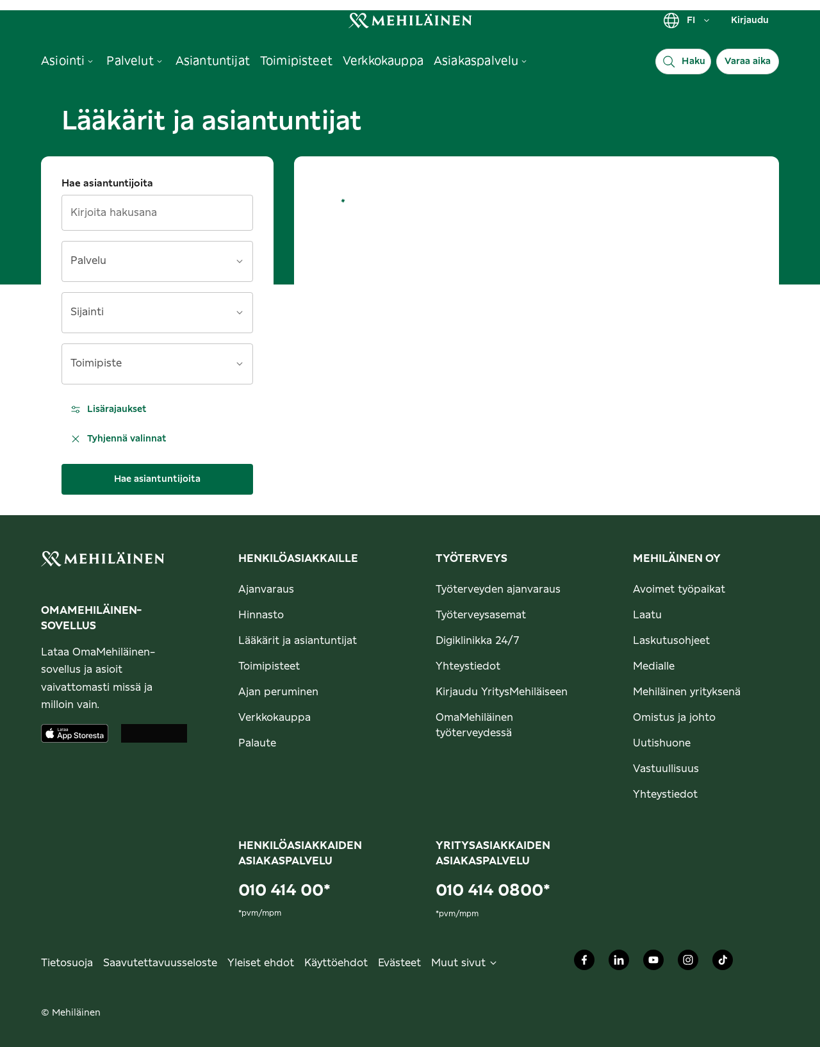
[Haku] (683, 61)
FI (687, 20)
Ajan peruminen (278, 692)
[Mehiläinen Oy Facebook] (584, 963)
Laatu (647, 615)
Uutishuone (662, 743)
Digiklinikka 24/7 (478, 641)
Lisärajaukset (108, 409)
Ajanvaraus (266, 589)
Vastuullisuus (666, 769)
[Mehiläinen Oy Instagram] (688, 963)
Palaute (257, 743)
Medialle (654, 666)
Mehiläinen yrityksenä (687, 692)
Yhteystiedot (468, 666)
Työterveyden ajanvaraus (498, 589)
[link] (410, 20)
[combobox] (150, 266)
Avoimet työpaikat (679, 589)
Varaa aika (748, 61)
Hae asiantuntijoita (107, 183)
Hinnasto (261, 615)
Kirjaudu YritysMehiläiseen (502, 692)
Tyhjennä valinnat (118, 439)
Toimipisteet (269, 666)
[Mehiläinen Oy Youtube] (653, 963)
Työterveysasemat (481, 615)
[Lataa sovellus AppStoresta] (74, 733)
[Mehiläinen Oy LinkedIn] (619, 963)
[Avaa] (240, 261)
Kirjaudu (750, 20)
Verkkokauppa (274, 718)
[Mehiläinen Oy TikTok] (722, 963)
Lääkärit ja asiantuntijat (297, 641)
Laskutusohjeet (671, 641)
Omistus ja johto (674, 718)
